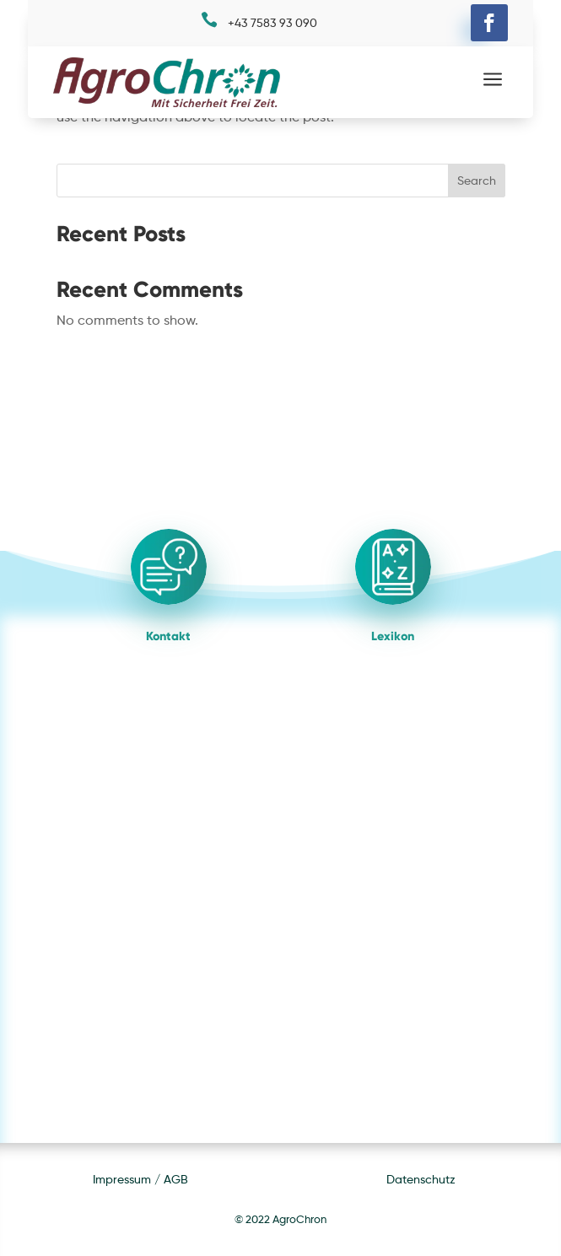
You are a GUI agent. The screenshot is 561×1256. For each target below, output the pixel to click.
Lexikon (392, 636)
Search (476, 180)
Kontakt (168, 636)
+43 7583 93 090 (272, 22)
